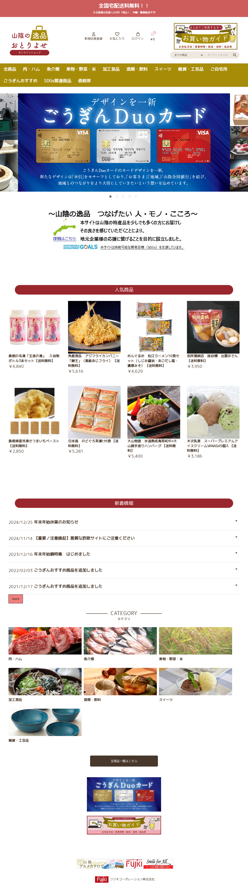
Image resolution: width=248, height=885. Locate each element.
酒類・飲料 (137, 69)
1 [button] (111, 197)
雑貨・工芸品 (190, 69)
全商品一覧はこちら (124, 761)
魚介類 (53, 69)
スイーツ (162, 69)
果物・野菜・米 (81, 69)
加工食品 (111, 69)
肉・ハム (31, 69)
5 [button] (137, 197)
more (15, 599)
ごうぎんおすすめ (20, 81)
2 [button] (118, 197)
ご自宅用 (218, 69)
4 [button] (130, 197)
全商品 (9, 69)
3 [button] (124, 197)
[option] (124, 142)
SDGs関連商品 (57, 81)
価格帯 (84, 81)
